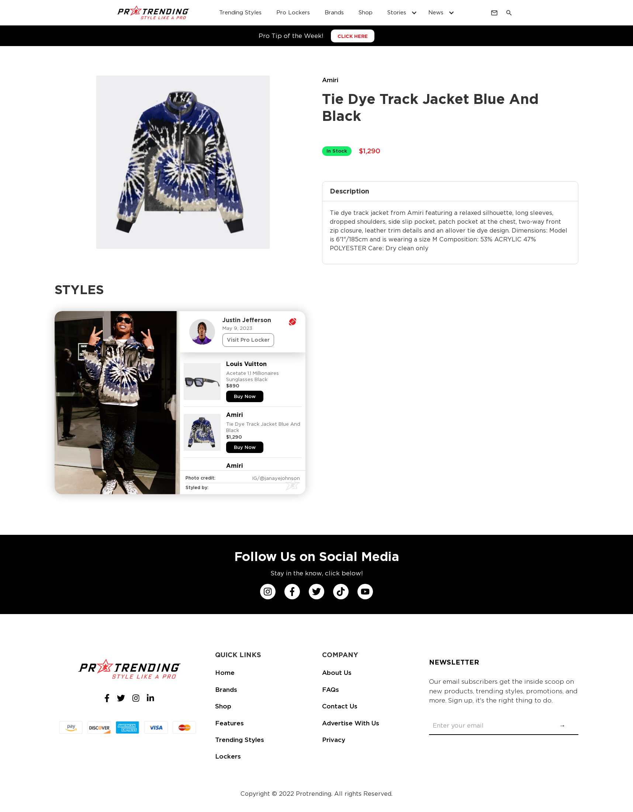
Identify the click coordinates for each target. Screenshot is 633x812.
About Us (337, 672)
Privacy (333, 739)
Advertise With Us (350, 723)
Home (225, 672)
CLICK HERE (353, 36)
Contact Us (339, 706)
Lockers (228, 756)
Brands (226, 689)
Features (229, 723)
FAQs (330, 689)
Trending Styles (239, 739)
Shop (223, 706)
